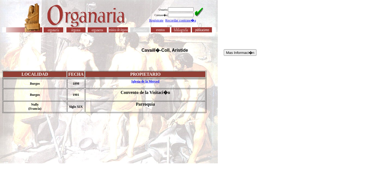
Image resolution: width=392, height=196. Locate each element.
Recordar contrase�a (180, 20)
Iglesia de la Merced (145, 81)
